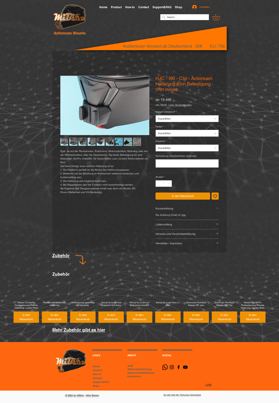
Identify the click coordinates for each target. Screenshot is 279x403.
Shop (96, 386)
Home (96, 366)
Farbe (160, 126)
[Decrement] (158, 183)
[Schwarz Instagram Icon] (172, 367)
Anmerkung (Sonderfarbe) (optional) (176, 155)
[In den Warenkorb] (26, 317)
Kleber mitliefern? (166, 111)
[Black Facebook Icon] (178, 367)
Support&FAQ (101, 382)
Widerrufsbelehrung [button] (139, 369)
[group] (139, 302)
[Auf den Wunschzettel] (215, 196)
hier (184, 214)
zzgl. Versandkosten (180, 104)
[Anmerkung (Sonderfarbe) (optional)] (187, 163)
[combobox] (187, 118)
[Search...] (184, 17)
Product (97, 370)
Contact (97, 378)
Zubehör (161, 141)
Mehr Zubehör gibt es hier (78, 329)
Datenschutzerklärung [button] (140, 372)
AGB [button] (130, 365)
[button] (219, 17)
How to (97, 374)
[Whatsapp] (165, 367)
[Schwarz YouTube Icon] (185, 367)
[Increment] (169, 183)
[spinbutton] (163, 183)
